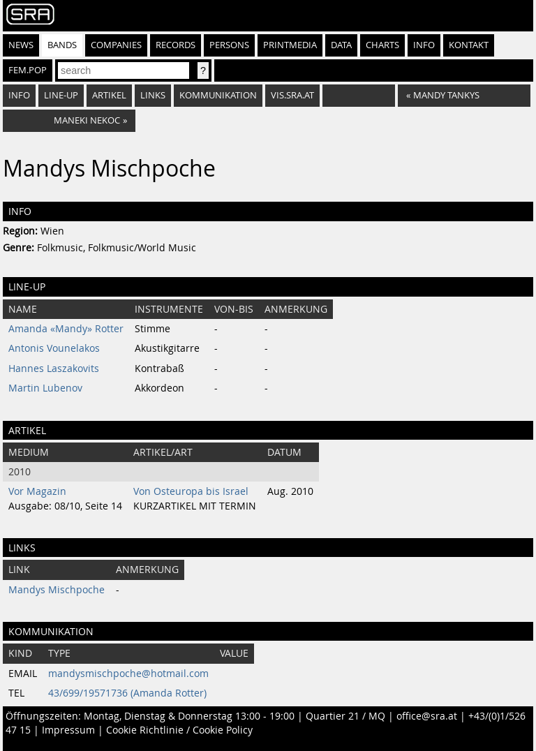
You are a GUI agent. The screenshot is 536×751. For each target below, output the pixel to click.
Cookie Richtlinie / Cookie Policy (179, 730)
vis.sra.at (292, 95)
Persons (229, 45)
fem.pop (27, 70)
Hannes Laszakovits (53, 368)
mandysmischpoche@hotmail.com (128, 673)
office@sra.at (426, 716)
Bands (62, 45)
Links (152, 95)
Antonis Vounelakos (54, 348)
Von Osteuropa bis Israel (190, 491)
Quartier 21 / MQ (345, 716)
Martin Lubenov (45, 388)
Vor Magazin (37, 491)
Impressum (68, 730)
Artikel (109, 95)
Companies (116, 45)
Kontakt (469, 45)
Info (424, 45)
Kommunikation (218, 95)
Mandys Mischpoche (56, 589)
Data (341, 45)
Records (175, 45)
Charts (382, 45)
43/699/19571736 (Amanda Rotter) (127, 693)
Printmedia (290, 45)
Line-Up (61, 95)
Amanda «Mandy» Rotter (66, 328)
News (21, 45)
